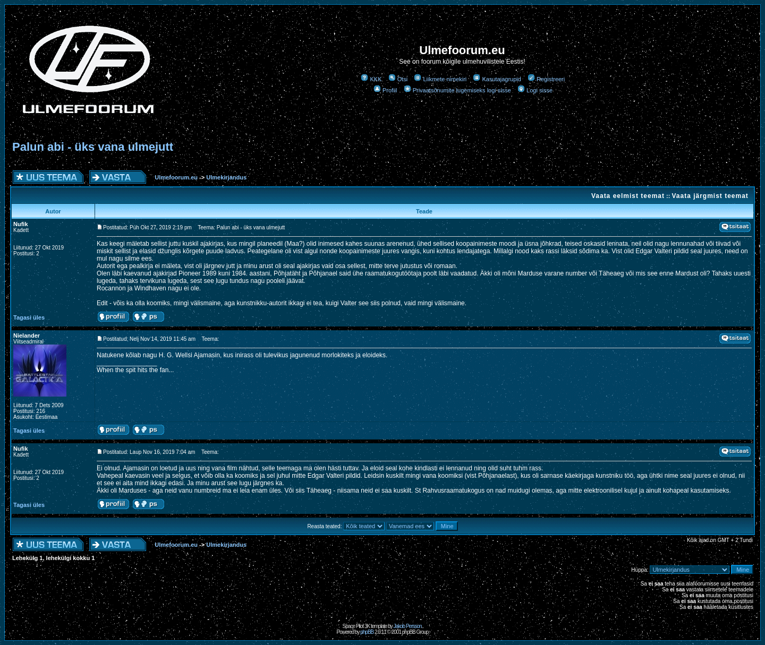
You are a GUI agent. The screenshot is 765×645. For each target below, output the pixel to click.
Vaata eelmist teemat (628, 196)
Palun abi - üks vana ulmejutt (92, 146)
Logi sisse (534, 90)
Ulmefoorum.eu (177, 177)
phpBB (366, 632)
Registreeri (546, 79)
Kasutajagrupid (497, 79)
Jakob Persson (407, 626)
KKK (371, 79)
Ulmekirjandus (226, 177)
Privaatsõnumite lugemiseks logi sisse (457, 90)
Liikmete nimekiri (440, 79)
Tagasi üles (29, 317)
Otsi (398, 79)
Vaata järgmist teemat (710, 196)
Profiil (385, 90)
